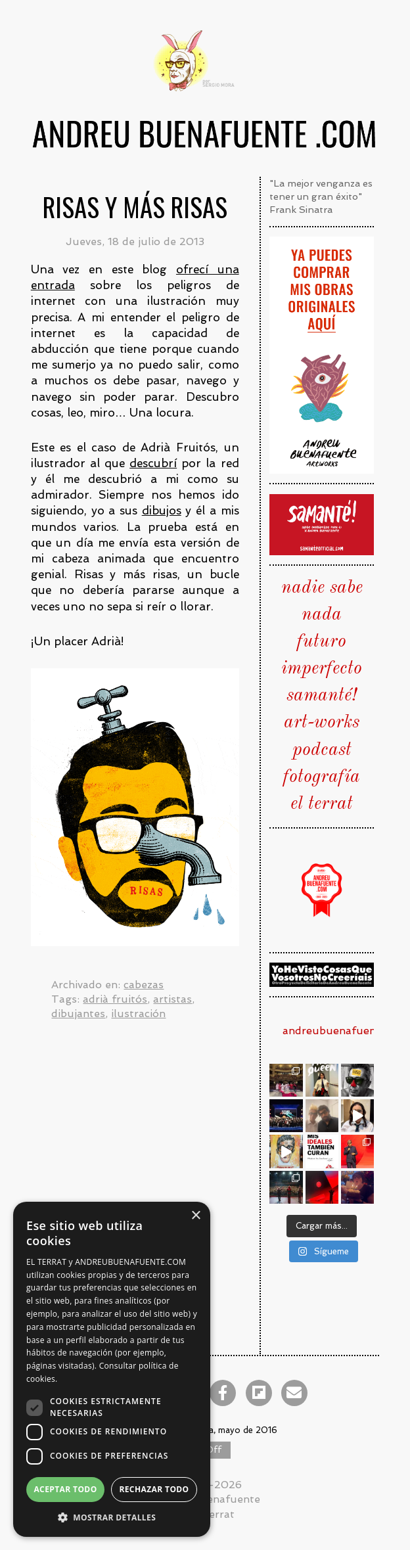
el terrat (321, 804)
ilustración (138, 1013)
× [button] (195, 1216)
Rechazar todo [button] (154, 1489)
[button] (111, 1517)
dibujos (161, 510)
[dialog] (111, 1369)
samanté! (321, 696)
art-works (321, 723)
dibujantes (78, 1013)
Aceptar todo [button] (65, 1489)
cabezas (144, 984)
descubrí (153, 463)
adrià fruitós (115, 999)
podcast (322, 750)
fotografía (321, 777)
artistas (172, 999)
